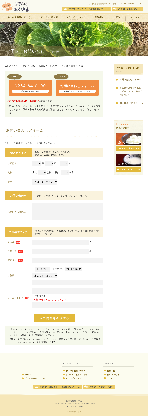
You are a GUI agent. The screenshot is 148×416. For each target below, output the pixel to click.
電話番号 (12, 260)
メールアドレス (15, 298)
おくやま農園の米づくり (20, 18)
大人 (34, 172)
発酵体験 (99, 18)
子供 (57, 172)
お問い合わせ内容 (17, 212)
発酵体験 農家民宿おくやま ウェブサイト (32, 365)
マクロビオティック (76, 18)
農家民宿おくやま (15, 6)
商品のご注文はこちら (129, 91)
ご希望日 (12, 163)
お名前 (11, 242)
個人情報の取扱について (129, 105)
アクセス (134, 18)
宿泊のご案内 (111, 375)
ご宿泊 (117, 18)
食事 (10, 181)
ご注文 (89, 9)
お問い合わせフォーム (128, 80)
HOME (26, 375)
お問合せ (129, 9)
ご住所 (11, 275)
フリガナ (12, 251)
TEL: (131, 4)
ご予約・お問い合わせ (100, 387)
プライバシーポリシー (33, 378)
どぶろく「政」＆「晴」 (75, 375)
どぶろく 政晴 (49, 18)
